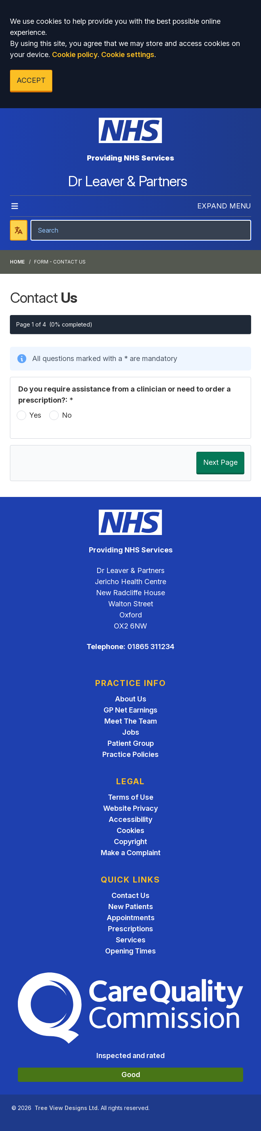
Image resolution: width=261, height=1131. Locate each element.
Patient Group (130, 743)
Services (131, 940)
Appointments (131, 917)
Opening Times (130, 951)
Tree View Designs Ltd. (67, 1107)
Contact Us (130, 895)
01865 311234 (151, 646)
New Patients (130, 906)
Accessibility (130, 819)
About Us (130, 699)
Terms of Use (131, 797)
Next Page (220, 462)
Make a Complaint (131, 852)
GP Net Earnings (130, 710)
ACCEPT (31, 80)
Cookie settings (127, 54)
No (67, 415)
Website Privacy (130, 808)
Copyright (130, 841)
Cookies (130, 830)
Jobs (130, 732)
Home (17, 262)
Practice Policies (130, 754)
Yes (35, 415)
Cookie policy (75, 54)
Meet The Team (130, 721)
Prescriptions (130, 929)
